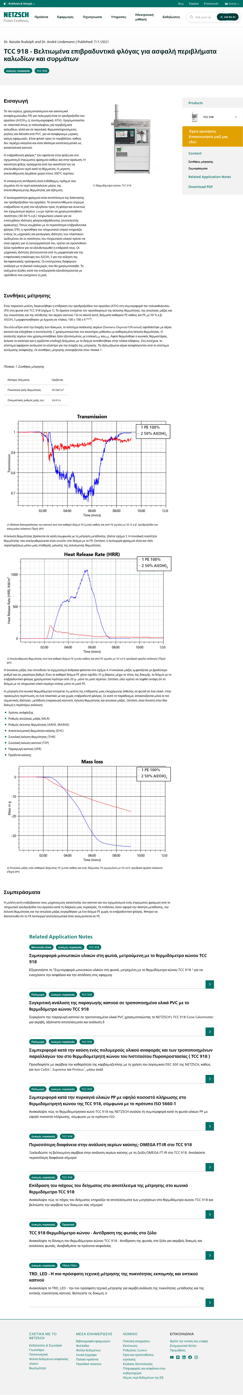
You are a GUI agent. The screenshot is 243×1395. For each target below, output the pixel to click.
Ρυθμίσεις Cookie (135, 1350)
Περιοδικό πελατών (88, 1364)
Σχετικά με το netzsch (43, 1335)
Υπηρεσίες (118, 17)
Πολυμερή (37, 994)
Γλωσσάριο (36, 1350)
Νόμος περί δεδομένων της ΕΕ (143, 1377)
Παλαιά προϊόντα (87, 1359)
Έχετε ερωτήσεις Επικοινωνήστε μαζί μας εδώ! (208, 136)
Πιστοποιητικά (38, 1354)
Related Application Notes (209, 176)
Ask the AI (227, 17)
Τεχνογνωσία (92, 17)
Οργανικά (68, 1224)
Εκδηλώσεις (171, 17)
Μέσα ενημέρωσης (94, 1333)
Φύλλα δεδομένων (88, 1350)
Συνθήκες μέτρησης (200, 161)
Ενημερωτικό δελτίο (183, 1345)
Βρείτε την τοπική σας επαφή (189, 1341)
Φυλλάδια (82, 1345)
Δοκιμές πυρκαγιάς (18, 70)
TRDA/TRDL (69, 1265)
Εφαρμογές (65, 17)
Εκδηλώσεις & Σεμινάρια (45, 1345)
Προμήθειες (178, 1350)
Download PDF (200, 186)
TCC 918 (42, 70)
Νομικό (130, 1333)
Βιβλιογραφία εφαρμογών (93, 1341)
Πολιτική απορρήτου (136, 1341)
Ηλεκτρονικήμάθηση (144, 16)
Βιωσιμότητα (37, 1368)
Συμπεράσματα (197, 168)
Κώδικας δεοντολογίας (138, 1364)
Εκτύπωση (130, 1345)
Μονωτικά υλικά (41, 947)
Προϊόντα (41, 17)
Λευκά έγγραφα (86, 1355)
